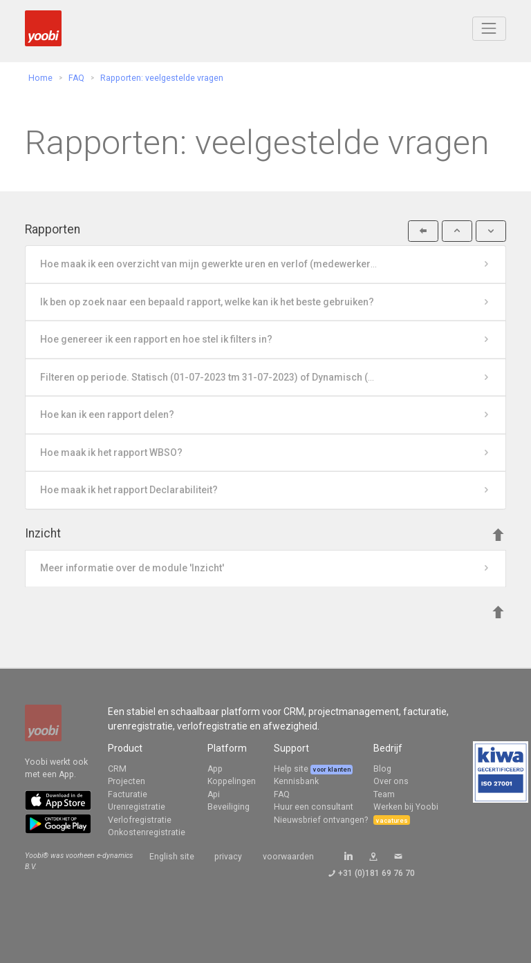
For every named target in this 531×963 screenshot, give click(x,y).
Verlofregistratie (139, 820)
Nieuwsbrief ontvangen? (321, 820)
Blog (382, 769)
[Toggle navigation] (489, 29)
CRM (117, 769)
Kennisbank (296, 781)
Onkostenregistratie (146, 832)
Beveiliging (228, 807)
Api (213, 794)
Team (384, 794)
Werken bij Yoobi (405, 807)
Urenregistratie (136, 807)
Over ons (391, 781)
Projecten (126, 781)
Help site (292, 769)
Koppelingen (231, 781)
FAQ (282, 794)
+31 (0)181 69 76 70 (376, 873)
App (215, 769)
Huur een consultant (313, 807)
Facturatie (127, 794)
